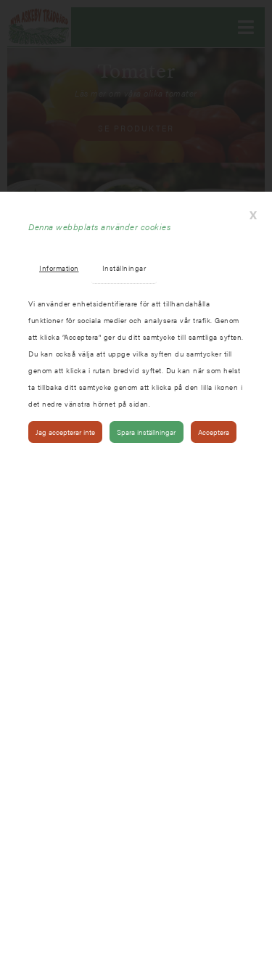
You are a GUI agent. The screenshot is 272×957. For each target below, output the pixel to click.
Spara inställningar (146, 431)
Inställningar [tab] (124, 267)
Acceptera (213, 431)
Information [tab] (59, 267)
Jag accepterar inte (65, 431)
